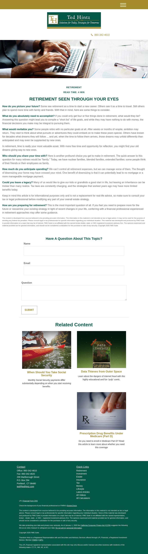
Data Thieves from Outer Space (101, 371)
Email (27, 263)
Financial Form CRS (30, 501)
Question (26, 282)
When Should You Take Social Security (46, 374)
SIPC (41, 540)
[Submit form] (29, 310)
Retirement (81, 470)
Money (79, 486)
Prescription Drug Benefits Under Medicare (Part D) (101, 435)
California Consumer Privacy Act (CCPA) (96, 525)
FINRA (34, 540)
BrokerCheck (72, 506)
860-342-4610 (100, 35)
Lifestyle (80, 489)
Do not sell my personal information (69, 528)
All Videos (81, 495)
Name (27, 243)
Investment (81, 473)
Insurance (81, 480)
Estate (79, 477)
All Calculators (83, 498)
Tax (78, 483)
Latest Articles (83, 492)
